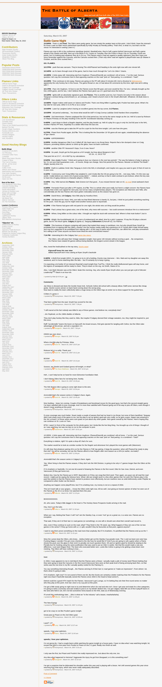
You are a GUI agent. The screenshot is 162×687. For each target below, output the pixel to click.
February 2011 (7, 352)
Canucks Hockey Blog (10, 186)
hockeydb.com (7, 133)
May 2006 (5, 259)
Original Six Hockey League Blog (14, 233)
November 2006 (8, 270)
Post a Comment (50, 674)
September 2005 (8, 245)
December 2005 (8, 250)
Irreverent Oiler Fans (10, 155)
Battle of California (8, 195)
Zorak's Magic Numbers (11, 129)
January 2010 (7, 336)
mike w (57, 509)
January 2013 (7, 366)
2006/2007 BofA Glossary (11, 73)
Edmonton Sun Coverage (11, 107)
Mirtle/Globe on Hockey (10, 225)
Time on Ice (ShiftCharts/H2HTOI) (15, 125)
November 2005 (8, 249)
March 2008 (6, 298)
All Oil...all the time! (9, 164)
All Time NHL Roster (9, 91)
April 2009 (5, 320)
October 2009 (7, 331)
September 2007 (8, 287)
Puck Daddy (6, 228)
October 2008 (7, 310)
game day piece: (84, 235)
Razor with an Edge (9, 193)
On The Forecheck (8, 202)
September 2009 (8, 329)
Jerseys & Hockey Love (10, 191)
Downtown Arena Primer (11, 68)
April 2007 (5, 278)
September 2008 (8, 308)
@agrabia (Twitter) (9, 57)
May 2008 (5, 301)
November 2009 (8, 332)
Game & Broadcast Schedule (13, 86)
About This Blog (8, 59)
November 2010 (8, 346)
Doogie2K (58, 328)
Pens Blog (5, 212)
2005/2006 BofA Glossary (11, 75)
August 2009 (6, 327)
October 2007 (7, 289)
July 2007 (5, 284)
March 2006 (6, 256)
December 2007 (8, 292)
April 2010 (5, 341)
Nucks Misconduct (8, 189)
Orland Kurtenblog (8, 188)
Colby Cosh (6, 168)
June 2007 (6, 282)
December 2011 (8, 359)
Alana (57, 633)
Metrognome (137, 81)
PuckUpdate (6, 214)
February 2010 (7, 338)
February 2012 (7, 360)
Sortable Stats (7, 122)
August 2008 (6, 306)
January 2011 (7, 350)
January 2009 (7, 315)
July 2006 (5, 263)
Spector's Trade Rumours (11, 230)
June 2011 (6, 355)
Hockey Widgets (8, 135)
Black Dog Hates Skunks (11, 158)
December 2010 (8, 348)
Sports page (83, 247)
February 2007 (7, 275)
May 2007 (5, 280)
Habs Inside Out (8, 209)
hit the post (6, 177)
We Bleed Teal (7, 198)
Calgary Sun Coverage (10, 87)
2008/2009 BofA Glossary (11, 69)
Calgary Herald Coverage (11, 89)
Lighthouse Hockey (9, 216)
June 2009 (6, 324)
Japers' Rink (6, 217)
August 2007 (6, 285)
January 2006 (7, 252)
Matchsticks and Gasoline (11, 171)
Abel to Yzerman (8, 200)
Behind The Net (8, 127)
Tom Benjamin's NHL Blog (11, 184)
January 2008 (7, 294)
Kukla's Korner (7, 226)
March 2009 (6, 318)
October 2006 (7, 268)
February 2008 (7, 296)
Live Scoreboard (8, 120)
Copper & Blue (7, 160)
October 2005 (7, 247)
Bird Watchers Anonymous (11, 219)
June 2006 (6, 261)
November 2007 (8, 291)
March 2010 (6, 339)
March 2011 (6, 353)
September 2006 (8, 266)
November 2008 (8, 312)
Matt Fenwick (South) (10, 49)
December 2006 (8, 271)
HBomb (57, 453)
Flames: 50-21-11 (8, 35)
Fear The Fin (6, 196)
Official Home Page (9, 84)
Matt (56, 533)
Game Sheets (7, 123)
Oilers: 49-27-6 (7, 37)
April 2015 (5, 369)
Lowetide (5, 156)
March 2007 (6, 277)
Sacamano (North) (9, 53)
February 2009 (7, 317)
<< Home (47, 678)
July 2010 (5, 343)
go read (128, 182)
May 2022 (5, 371)
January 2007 (7, 273)
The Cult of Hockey (9, 162)
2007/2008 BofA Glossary (11, 71)
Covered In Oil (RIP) (9, 151)
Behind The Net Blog (9, 231)
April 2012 (5, 362)
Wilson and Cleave (9, 169)
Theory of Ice (7, 210)
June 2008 (6, 303)
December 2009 (8, 334)
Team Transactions (9, 93)
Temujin (57, 336)
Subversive (59, 429)
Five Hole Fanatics (9, 173)
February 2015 (7, 367)
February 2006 (7, 254)
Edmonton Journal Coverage (13, 105)
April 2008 (5, 299)
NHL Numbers (7, 138)
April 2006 (5, 257)
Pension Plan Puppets (10, 207)
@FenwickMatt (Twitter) (11, 51)
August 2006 (6, 264)
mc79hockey (7, 153)
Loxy (56, 625)
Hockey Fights (7, 136)
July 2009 (5, 325)
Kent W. (57, 344)
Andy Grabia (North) (9, 55)
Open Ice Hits (7, 179)
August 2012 (6, 364)
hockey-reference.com (10, 131)
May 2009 (5, 322)
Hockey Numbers (8, 237)
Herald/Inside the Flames (11, 175)
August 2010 (6, 345)
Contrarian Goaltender (10, 235)
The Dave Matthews (62, 369)
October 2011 (7, 357)
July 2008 (5, 305)
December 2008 (8, 313)
